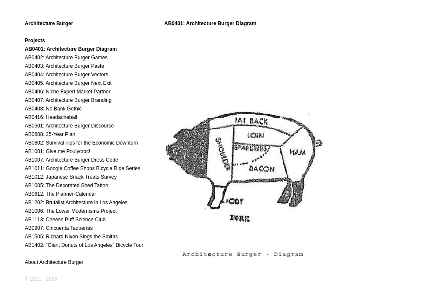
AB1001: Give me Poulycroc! (57, 151)
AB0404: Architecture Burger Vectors (66, 75)
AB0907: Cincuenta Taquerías (59, 228)
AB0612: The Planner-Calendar (60, 194)
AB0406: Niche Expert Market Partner (68, 92)
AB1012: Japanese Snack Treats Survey (71, 177)
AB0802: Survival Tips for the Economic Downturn (81, 143)
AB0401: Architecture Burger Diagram (71, 49)
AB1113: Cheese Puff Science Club (65, 220)
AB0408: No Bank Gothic (53, 109)
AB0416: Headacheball (51, 117)
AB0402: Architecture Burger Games (66, 58)
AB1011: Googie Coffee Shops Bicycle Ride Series (82, 168)
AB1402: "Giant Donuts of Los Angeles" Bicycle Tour (84, 245)
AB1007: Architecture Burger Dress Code (71, 160)
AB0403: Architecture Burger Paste (64, 66)
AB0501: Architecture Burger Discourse (69, 126)
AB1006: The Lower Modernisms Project (71, 211)
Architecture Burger (49, 23)
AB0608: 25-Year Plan (50, 134)
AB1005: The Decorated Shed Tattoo (66, 185)
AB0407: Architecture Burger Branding (68, 100)
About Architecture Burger (54, 262)
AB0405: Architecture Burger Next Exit (68, 83)
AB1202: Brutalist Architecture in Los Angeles (76, 203)
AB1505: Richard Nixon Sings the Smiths (71, 237)
